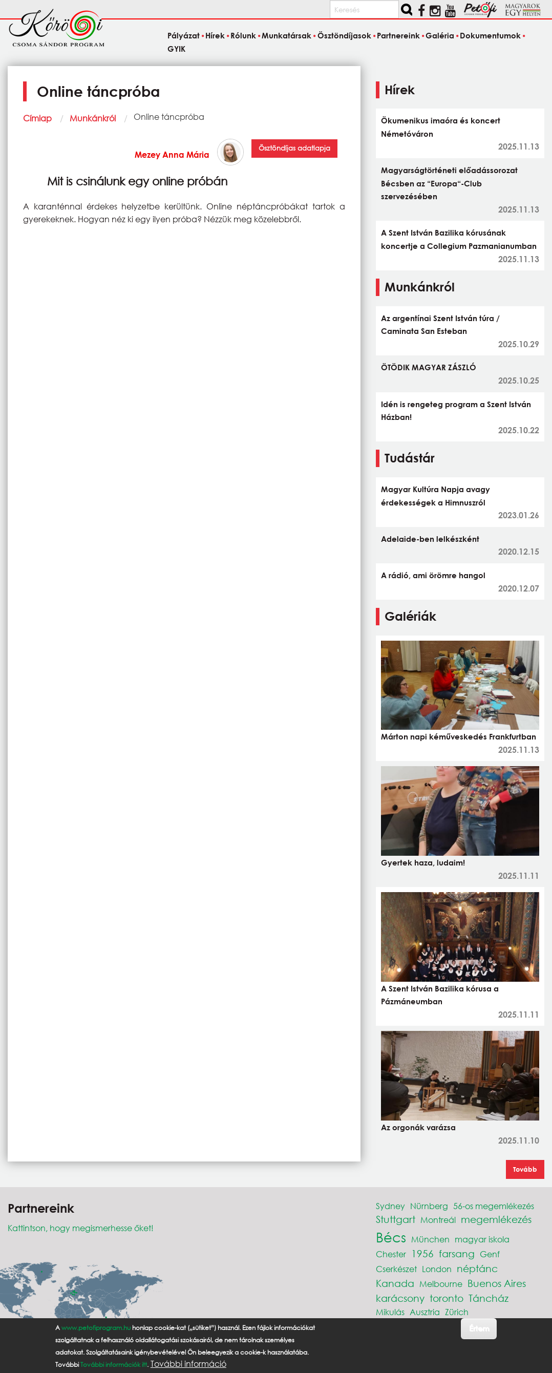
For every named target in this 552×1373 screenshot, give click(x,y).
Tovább (525, 1169)
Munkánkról (93, 118)
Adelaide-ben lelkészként (430, 538)
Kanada (395, 1283)
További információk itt (113, 1364)
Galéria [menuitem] (440, 35)
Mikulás (390, 1311)
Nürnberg (429, 1205)
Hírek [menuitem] (215, 35)
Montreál (438, 1219)
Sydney (390, 1205)
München (430, 1239)
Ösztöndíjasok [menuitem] (344, 35)
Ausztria (425, 1311)
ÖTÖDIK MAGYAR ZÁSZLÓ (428, 367)
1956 (422, 1253)
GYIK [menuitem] (176, 48)
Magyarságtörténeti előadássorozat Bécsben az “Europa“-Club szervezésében (449, 183)
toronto (446, 1298)
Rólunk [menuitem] (243, 35)
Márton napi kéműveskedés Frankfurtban (458, 736)
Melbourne (440, 1283)
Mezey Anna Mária (172, 154)
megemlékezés (496, 1219)
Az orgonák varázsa (418, 1127)
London (437, 1268)
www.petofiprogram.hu (96, 1327)
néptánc (477, 1268)
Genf (490, 1254)
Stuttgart (395, 1219)
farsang (457, 1253)
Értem (479, 1328)
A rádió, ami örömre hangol (433, 575)
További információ (188, 1364)
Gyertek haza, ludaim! (423, 862)
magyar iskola (482, 1239)
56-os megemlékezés (493, 1205)
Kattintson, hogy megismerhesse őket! (81, 1227)
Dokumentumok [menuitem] (490, 35)
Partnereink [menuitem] (398, 35)
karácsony (400, 1298)
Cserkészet (396, 1268)
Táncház (488, 1298)
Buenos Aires (497, 1283)
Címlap (37, 118)
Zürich (457, 1311)
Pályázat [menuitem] (183, 35)
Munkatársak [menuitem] (286, 35)
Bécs (391, 1237)
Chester (391, 1254)
